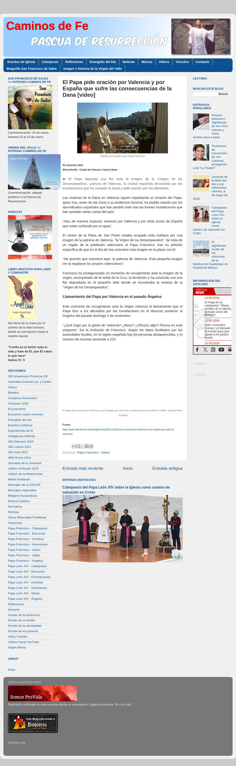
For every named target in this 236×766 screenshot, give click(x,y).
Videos (164, 62)
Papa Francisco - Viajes (24, 555)
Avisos (12, 387)
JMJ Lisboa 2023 (19, 446)
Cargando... (201, 363)
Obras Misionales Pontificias (27, 517)
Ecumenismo (17, 409)
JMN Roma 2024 (19, 457)
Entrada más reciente (82, 468)
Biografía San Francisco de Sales (32, 68)
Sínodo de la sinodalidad (25, 625)
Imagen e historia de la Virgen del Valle (92, 68)
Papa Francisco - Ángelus (25, 560)
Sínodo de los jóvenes (23, 631)
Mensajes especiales (22, 490)
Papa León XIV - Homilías (25, 582)
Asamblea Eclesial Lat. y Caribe (29, 381)
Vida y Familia (17, 636)
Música (146, 62)
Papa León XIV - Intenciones (27, 588)
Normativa (15, 506)
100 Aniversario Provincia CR (28, 376)
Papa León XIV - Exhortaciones (29, 577)
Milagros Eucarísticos (22, 495)
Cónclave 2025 (18, 403)
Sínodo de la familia (21, 620)
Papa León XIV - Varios (24, 593)
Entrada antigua (167, 468)
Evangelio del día (20, 420)
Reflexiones (74, 62)
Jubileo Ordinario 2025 (23, 468)
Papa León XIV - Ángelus (25, 598)
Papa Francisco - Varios (93, 452)
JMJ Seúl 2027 (18, 452)
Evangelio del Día (103, 62)
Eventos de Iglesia (21, 62)
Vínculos (182, 62)
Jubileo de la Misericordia (25, 474)
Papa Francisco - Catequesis (27, 528)
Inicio (128, 468)
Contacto (202, 62)
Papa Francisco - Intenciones (28, 544)
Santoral (13, 609)
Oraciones (15, 523)
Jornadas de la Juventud (24, 463)
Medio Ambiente (19, 479)
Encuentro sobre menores (25, 414)
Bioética (13, 392)
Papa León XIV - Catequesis (27, 566)
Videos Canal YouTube (23, 642)
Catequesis (50, 62)
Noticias (129, 62)
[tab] (203, 291)
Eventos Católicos (20, 425)
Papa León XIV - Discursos (26, 571)
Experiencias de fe (20, 430)
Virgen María (16, 647)
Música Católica (19, 501)
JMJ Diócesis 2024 (21, 441)
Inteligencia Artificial (21, 436)
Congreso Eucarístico (22, 398)
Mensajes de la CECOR (24, 485)
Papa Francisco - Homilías (26, 539)
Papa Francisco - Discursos (26, 533)
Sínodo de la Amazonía (24, 615)
